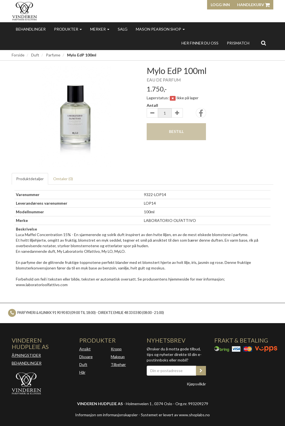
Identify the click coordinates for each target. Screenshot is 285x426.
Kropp (116, 348)
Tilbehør (118, 364)
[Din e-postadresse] (171, 371)
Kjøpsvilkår (196, 384)
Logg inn (220, 4)
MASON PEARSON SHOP (160, 29)
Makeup (118, 356)
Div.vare (86, 356)
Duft (35, 55)
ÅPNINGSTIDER (26, 355)
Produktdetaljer (30, 178)
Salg (122, 29)
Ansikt (85, 348)
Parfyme (53, 55)
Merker (99, 29)
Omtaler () (63, 178)
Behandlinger (31, 29)
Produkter (68, 29)
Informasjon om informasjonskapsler (106, 414)
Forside (18, 55)
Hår (82, 372)
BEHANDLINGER (26, 363)
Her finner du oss (199, 43)
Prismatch (238, 43)
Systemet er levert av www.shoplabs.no (175, 414)
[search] (263, 42)
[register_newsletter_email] (201, 370)
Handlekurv (253, 4)
